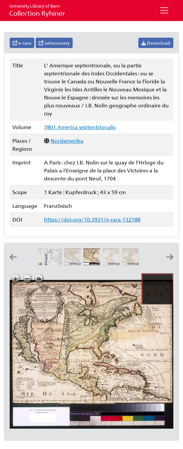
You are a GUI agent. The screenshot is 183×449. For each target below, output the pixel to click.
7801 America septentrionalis (79, 126)
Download (155, 43)
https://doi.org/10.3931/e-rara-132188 (92, 219)
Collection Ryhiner (37, 10)
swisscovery (54, 43)
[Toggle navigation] (164, 10)
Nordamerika (67, 140)
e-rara (22, 43)
